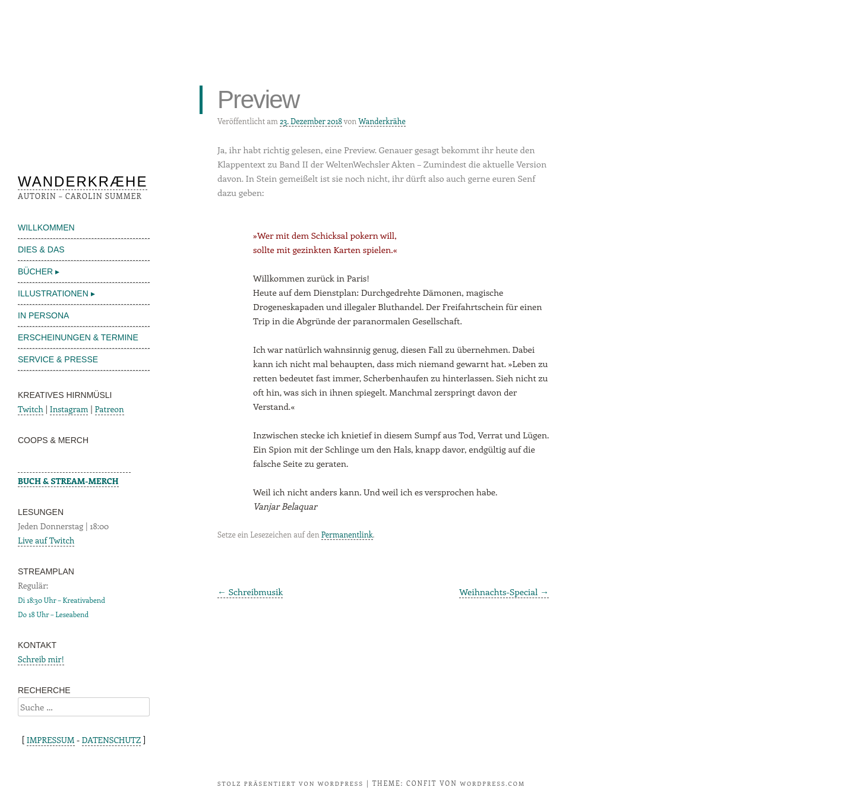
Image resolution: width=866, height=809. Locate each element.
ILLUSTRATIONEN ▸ (56, 293)
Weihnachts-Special (504, 592)
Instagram (69, 409)
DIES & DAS (41, 249)
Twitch (30, 409)
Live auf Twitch (46, 540)
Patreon (109, 409)
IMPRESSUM (51, 739)
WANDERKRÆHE (82, 181)
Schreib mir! (41, 659)
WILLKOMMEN (46, 227)
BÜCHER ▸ (38, 271)
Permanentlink (347, 534)
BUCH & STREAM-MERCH (68, 480)
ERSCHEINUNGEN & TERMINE (78, 337)
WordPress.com (492, 783)
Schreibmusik (250, 592)
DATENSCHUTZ (111, 739)
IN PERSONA (43, 315)
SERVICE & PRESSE (58, 359)
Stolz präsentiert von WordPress (290, 783)
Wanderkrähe (382, 121)
